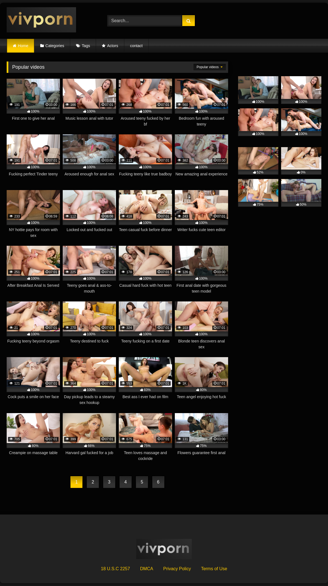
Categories (55, 45)
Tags (86, 45)
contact (136, 45)
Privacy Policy (177, 568)
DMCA (146, 568)
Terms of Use (214, 568)
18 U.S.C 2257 (115, 568)
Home (23, 45)
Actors (112, 45)
